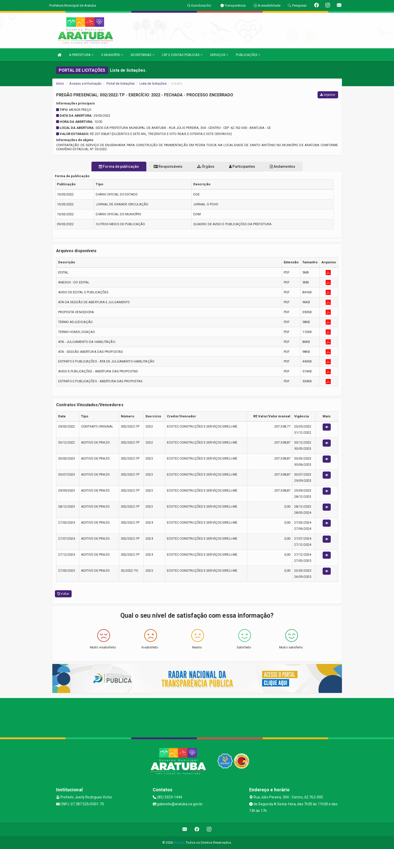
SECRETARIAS (142, 55)
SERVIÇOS (219, 55)
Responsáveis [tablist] (161, 166)
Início (60, 83)
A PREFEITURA (81, 55)
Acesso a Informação (85, 83)
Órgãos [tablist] (205, 166)
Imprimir (327, 95)
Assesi (179, 842)
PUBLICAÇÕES (248, 55)
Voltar (63, 594)
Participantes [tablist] (249, 166)
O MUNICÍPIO (112, 55)
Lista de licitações (153, 83)
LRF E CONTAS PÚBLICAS (182, 55)
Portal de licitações (120, 83)
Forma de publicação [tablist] (106, 166)
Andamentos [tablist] (295, 166)
